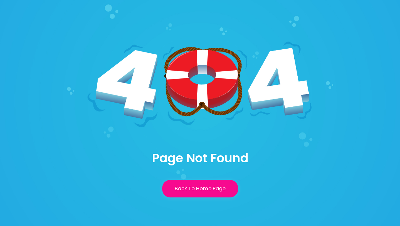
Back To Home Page (200, 188)
